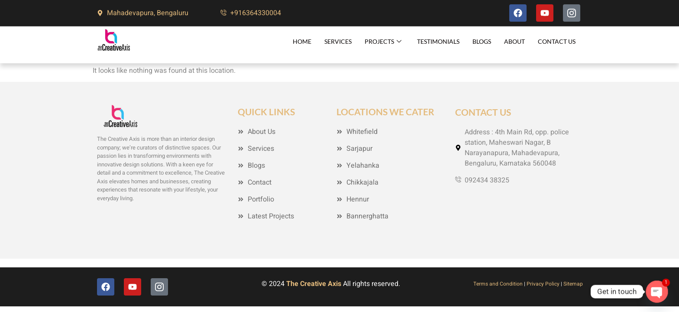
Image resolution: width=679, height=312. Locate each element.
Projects (383, 42)
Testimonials (438, 41)
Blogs (481, 41)
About (514, 41)
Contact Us (557, 41)
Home (302, 41)
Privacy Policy (543, 284)
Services (338, 41)
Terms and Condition (498, 284)
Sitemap (573, 284)
